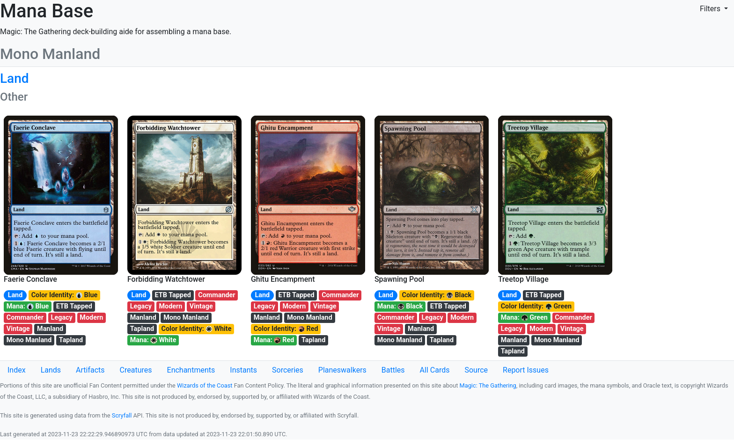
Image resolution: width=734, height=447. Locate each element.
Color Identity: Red (286, 329)
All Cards (435, 370)
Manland (50, 329)
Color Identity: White (196, 329)
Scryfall (122, 415)
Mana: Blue (28, 306)
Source (476, 370)
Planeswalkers (342, 370)
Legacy (62, 318)
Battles (393, 370)
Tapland (71, 340)
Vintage (18, 329)
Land (15, 295)
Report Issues (526, 370)
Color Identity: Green (536, 306)
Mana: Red (274, 340)
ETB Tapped (74, 306)
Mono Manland (29, 340)
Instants (243, 370)
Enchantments (191, 370)
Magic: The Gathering (488, 385)
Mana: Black (400, 306)
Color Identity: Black (437, 295)
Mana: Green (524, 318)
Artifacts (90, 370)
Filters (711, 8)
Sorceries (287, 370)
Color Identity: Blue (64, 295)
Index (16, 370)
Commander (25, 318)
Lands (51, 370)
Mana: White (153, 340)
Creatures (136, 370)
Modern (91, 318)
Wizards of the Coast (204, 385)
